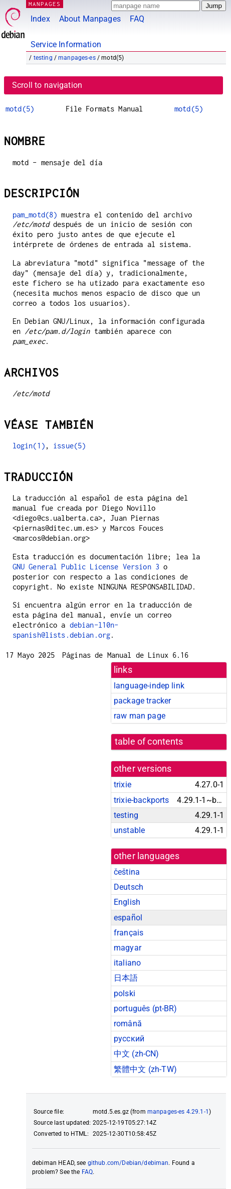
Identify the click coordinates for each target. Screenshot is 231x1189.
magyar (127, 948)
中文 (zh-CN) (136, 1053)
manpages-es (77, 57)
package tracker (142, 700)
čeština (127, 872)
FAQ (137, 19)
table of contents (149, 742)
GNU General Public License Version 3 (86, 566)
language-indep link (149, 685)
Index (40, 19)
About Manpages (90, 19)
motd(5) (20, 108)
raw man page (139, 716)
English (127, 902)
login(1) (29, 445)
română (128, 1023)
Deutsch (128, 887)
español (128, 917)
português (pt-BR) (145, 1008)
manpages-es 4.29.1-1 (178, 1111)
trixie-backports (141, 800)
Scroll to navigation (47, 85)
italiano (127, 963)
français (128, 932)
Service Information (66, 44)
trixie (122, 784)
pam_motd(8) (35, 214)
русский (129, 1038)
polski (124, 993)
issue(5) (69, 445)
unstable (129, 830)
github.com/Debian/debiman (128, 1162)
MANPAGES (45, 4)
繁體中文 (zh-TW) (145, 1069)
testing (43, 57)
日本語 (126, 978)
